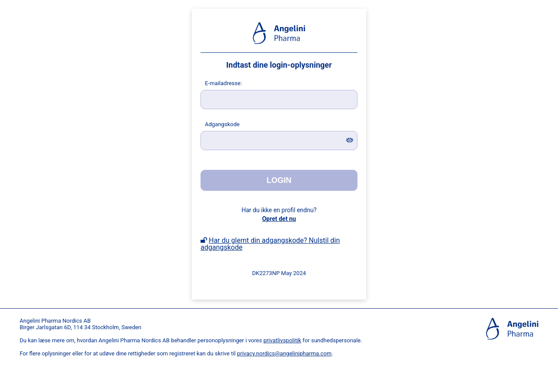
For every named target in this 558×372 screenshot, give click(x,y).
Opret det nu (279, 218)
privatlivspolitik (282, 340)
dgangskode (222, 124)
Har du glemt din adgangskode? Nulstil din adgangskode (270, 243)
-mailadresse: (223, 83)
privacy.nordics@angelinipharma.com (284, 353)
